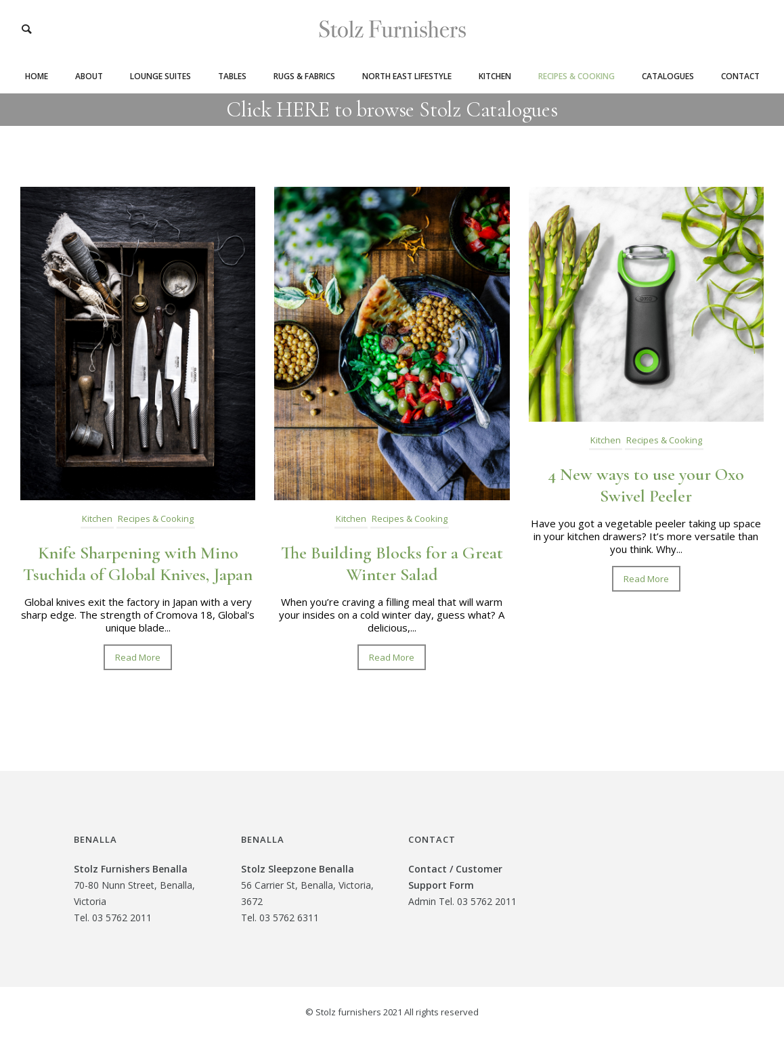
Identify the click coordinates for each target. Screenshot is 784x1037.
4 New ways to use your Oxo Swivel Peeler (646, 485)
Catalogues (668, 76)
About (89, 76)
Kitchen (495, 76)
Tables (232, 76)
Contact (740, 76)
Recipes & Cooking (576, 76)
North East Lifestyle (407, 76)
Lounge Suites (160, 76)
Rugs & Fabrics (304, 76)
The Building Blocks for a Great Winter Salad (392, 563)
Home (36, 76)
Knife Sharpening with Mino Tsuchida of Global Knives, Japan (138, 563)
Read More (137, 657)
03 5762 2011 (122, 917)
